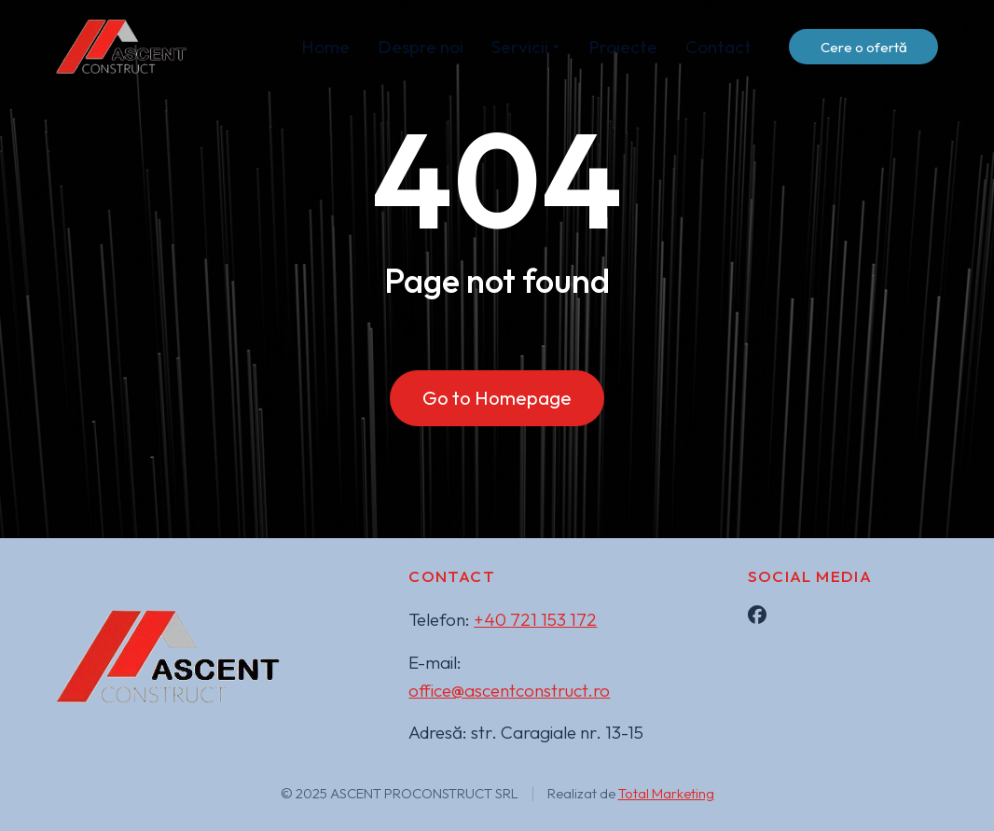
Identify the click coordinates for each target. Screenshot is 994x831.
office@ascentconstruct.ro (509, 690)
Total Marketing (666, 793)
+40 (535, 619)
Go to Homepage (497, 397)
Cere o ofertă (864, 47)
